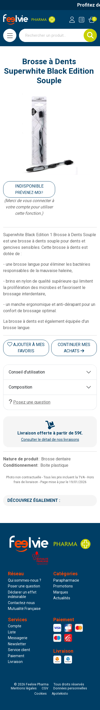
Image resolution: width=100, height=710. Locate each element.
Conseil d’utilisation (27, 372)
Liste (12, 632)
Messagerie (17, 638)
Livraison (15, 662)
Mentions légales (24, 688)
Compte (14, 626)
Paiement (16, 656)
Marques (60, 592)
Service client (19, 650)
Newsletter (17, 644)
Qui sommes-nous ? (24, 580)
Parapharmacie (66, 580)
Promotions (63, 586)
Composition (20, 387)
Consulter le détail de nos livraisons (50, 439)
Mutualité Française (24, 608)
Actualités (61, 598)
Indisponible (29, 189)
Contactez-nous (21, 603)
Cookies (40, 693)
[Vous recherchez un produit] (51, 35)
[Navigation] (9, 35)
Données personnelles (70, 688)
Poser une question (24, 586)
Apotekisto (60, 693)
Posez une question (29, 402)
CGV (45, 688)
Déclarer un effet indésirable (22, 594)
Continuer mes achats (74, 347)
